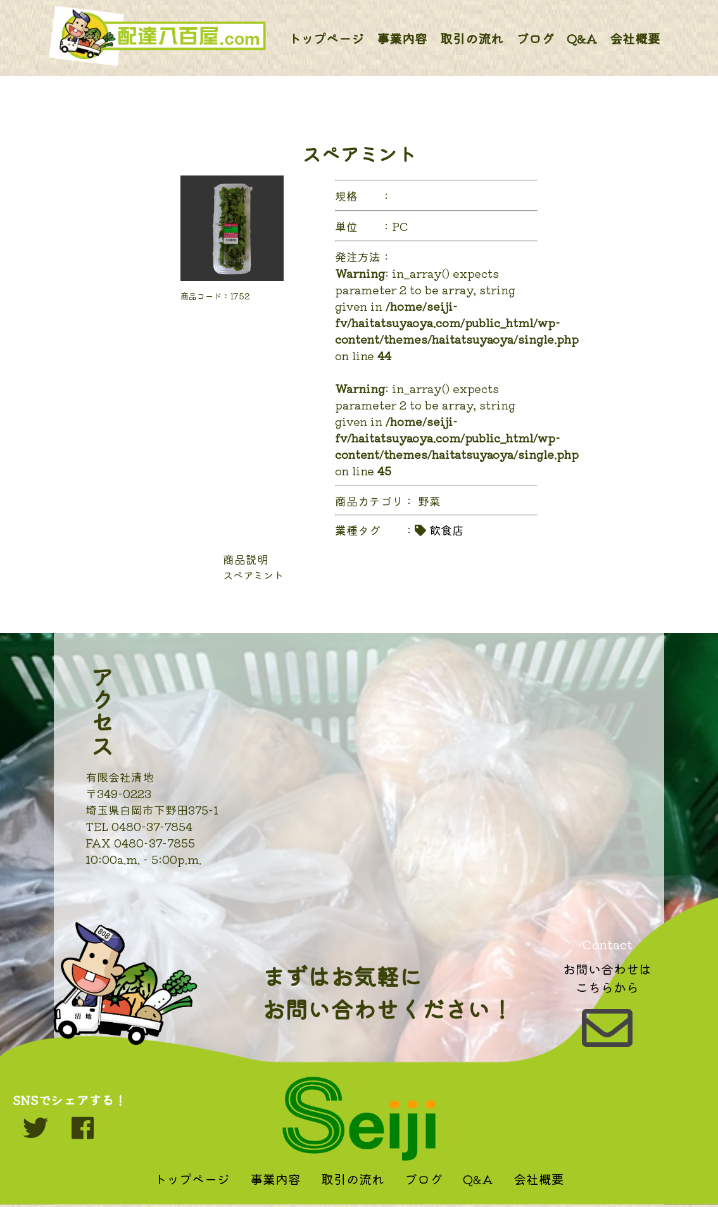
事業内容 (402, 38)
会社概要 (635, 38)
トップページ (326, 38)
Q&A (582, 38)
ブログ (535, 38)
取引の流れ (471, 38)
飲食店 (446, 530)
